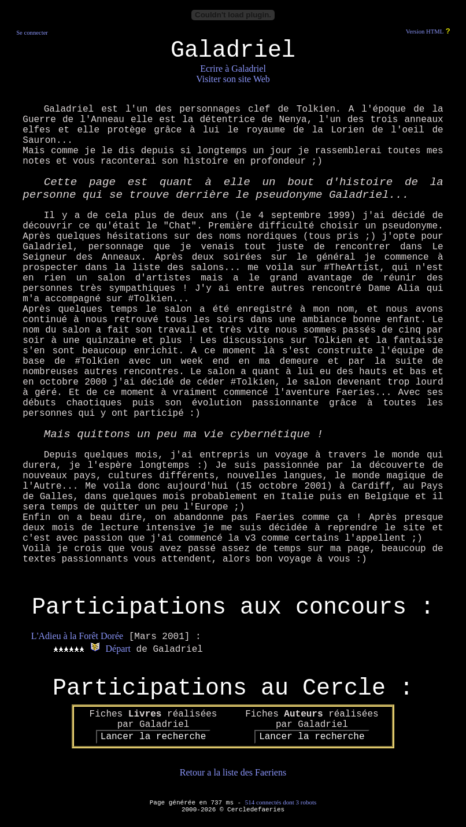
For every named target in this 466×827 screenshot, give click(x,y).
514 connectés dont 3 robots (280, 802)
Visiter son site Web (233, 79)
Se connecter (32, 32)
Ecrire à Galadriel (233, 68)
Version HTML (424, 31)
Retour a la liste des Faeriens (233, 772)
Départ (118, 649)
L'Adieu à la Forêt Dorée (77, 636)
